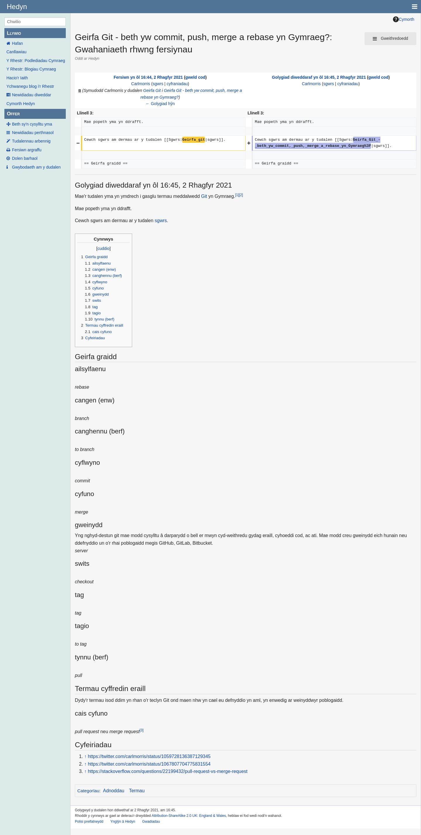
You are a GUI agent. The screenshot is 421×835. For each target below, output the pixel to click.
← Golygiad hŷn (160, 103)
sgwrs (158, 83)
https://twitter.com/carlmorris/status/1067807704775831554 (149, 764)
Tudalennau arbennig (31, 141)
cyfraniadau (177, 83)
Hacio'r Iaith (17, 78)
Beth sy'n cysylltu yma (32, 124)
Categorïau (88, 790)
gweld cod (195, 77)
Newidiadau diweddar (31, 94)
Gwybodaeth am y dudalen (36, 167)
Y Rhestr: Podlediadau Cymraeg (35, 60)
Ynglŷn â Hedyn (122, 821)
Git (204, 196)
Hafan (17, 43)
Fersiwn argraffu (27, 150)
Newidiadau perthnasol (33, 132)
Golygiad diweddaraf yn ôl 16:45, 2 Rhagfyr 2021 (319, 77)
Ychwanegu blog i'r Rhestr (30, 86)
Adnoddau (113, 790)
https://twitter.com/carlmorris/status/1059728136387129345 (149, 756)
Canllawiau (16, 51)
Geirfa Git (152, 90)
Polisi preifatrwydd (89, 821)
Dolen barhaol (24, 158)
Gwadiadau (151, 821)
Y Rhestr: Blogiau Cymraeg (31, 69)
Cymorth (403, 19)
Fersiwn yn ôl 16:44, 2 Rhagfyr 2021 (148, 77)
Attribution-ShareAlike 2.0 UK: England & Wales (188, 816)
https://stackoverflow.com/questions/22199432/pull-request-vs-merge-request (167, 771)
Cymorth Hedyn (20, 103)
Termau (136, 790)
